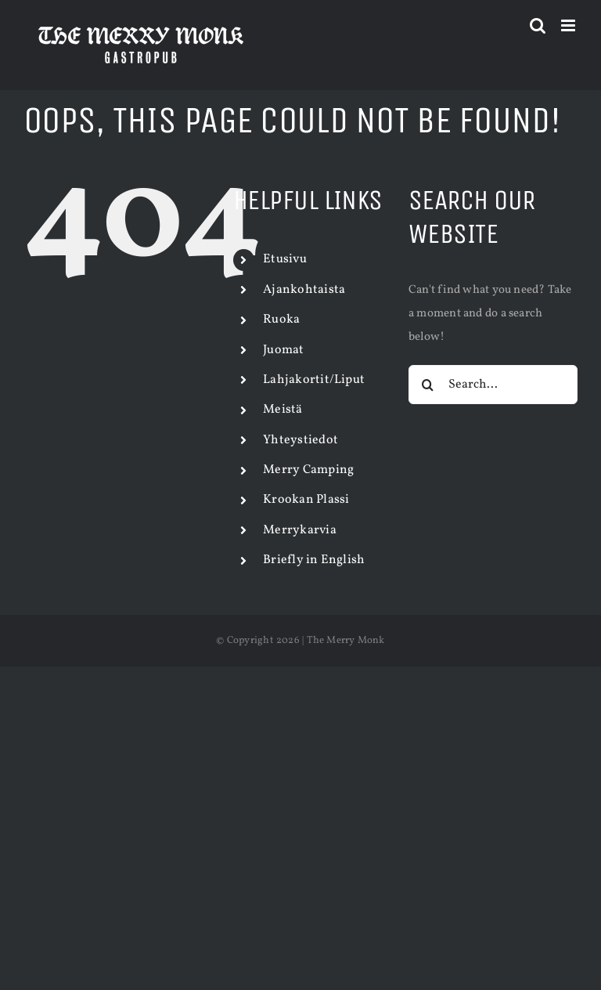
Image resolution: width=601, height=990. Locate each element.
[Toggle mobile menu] (569, 25)
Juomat (283, 350)
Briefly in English (314, 560)
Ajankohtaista (304, 289)
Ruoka (281, 319)
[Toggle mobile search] (537, 25)
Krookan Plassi (306, 499)
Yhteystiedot (300, 440)
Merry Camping (308, 470)
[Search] (428, 384)
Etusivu (285, 259)
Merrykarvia (299, 530)
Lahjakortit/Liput (314, 379)
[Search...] (493, 384)
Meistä (282, 409)
